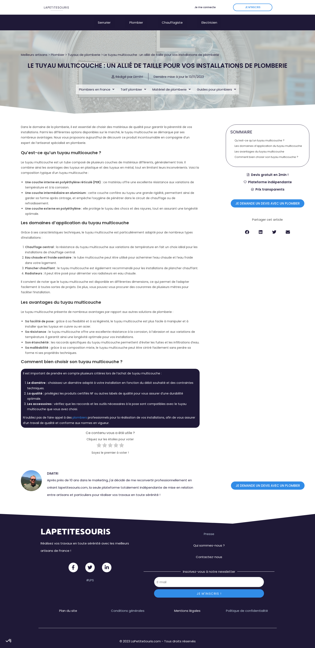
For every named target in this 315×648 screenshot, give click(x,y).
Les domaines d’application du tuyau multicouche (268, 142)
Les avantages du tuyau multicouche (259, 147)
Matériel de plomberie (171, 85)
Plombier (136, 20)
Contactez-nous (209, 553)
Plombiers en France (96, 85)
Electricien (209, 20)
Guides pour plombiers (216, 85)
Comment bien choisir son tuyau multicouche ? (266, 153)
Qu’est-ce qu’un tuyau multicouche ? (259, 136)
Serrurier (104, 20)
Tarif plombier (133, 85)
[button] (247, 228)
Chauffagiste (172, 20)
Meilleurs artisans (34, 48)
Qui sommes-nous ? (209, 541)
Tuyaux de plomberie (84, 48)
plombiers (80, 413)
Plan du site (68, 606)
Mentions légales (187, 606)
